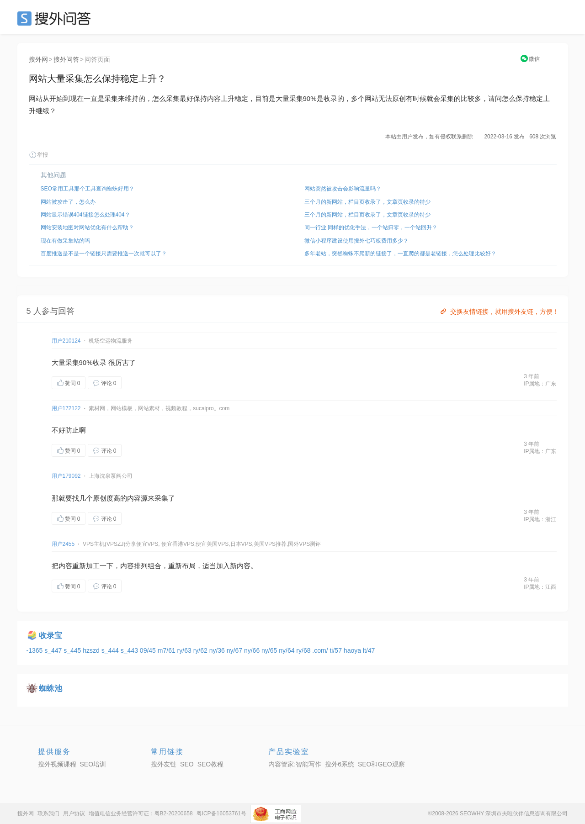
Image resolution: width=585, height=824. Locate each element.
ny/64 (287, 650)
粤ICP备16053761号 (221, 813)
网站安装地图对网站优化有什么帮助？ (87, 227)
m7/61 (167, 650)
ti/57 (336, 650)
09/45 (149, 650)
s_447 (54, 650)
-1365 (36, 650)
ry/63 (185, 650)
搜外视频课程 (57, 764)
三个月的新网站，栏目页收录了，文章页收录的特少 (367, 202)
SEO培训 (93, 764)
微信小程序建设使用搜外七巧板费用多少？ (356, 241)
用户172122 (66, 408)
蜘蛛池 (50, 688)
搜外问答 (66, 59)
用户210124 (66, 341)
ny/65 (270, 650)
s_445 (73, 650)
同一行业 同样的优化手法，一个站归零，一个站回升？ (370, 227)
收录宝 (50, 635)
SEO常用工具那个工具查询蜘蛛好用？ (87, 188)
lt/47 (369, 650)
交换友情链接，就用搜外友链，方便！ (499, 311)
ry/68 (304, 650)
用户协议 (74, 813)
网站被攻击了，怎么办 (68, 202)
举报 (38, 155)
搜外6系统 (339, 764)
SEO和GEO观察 (381, 764)
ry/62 (201, 650)
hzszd (92, 650)
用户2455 (63, 544)
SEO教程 (210, 764)
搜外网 (38, 59)
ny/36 (218, 650)
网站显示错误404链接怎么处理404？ (85, 214)
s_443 (130, 650)
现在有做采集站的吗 (65, 241)
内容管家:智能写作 (294, 764)
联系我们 (48, 813)
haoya (353, 650)
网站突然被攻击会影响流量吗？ (342, 188)
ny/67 (235, 650)
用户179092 (66, 476)
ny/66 (252, 650)
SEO (56, 18)
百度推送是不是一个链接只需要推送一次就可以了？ (104, 253)
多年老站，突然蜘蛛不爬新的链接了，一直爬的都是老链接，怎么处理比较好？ (400, 253)
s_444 (111, 650)
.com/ (321, 650)
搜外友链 (163, 764)
